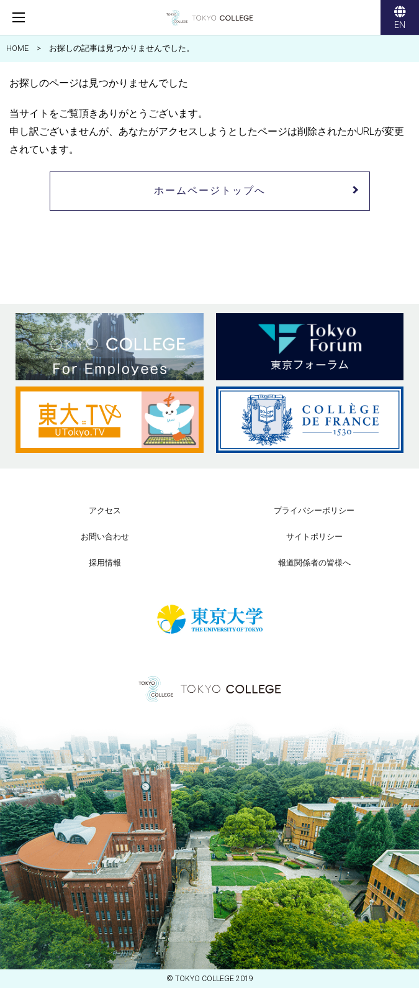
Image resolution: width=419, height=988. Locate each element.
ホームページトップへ (210, 190)
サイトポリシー (314, 536)
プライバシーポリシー (314, 510)
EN (400, 18)
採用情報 (105, 562)
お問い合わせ (105, 536)
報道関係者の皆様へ (314, 562)
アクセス (105, 510)
